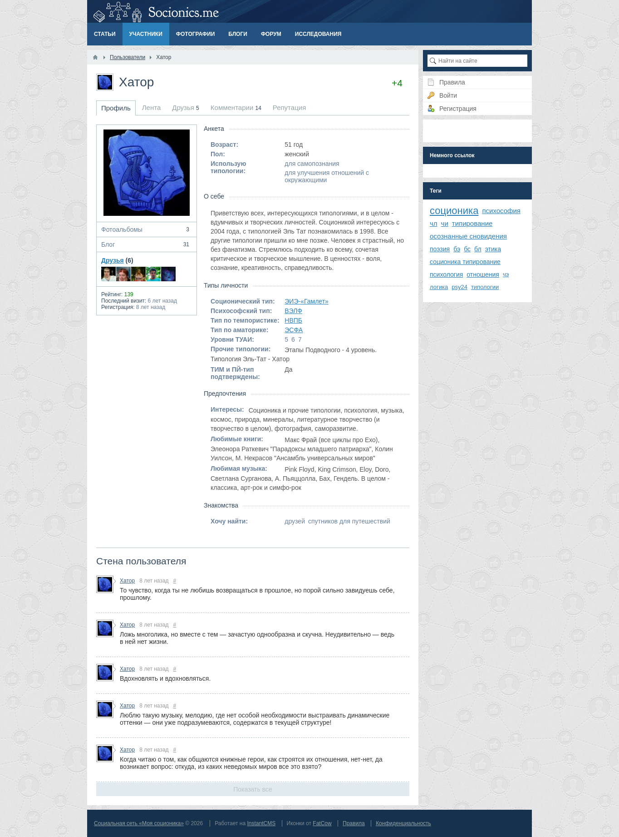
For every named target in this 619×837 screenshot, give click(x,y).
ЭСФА (294, 330)
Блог (146, 244)
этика (493, 249)
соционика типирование (465, 261)
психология (446, 274)
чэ (506, 274)
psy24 (459, 287)
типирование (472, 223)
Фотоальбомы (146, 229)
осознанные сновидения (468, 236)
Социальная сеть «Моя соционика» (139, 823)
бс (467, 249)
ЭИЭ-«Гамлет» (307, 301)
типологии (485, 287)
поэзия (440, 249)
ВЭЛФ (293, 310)
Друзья (112, 260)
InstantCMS (261, 823)
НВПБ (293, 320)
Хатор (127, 581)
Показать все (252, 789)
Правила (354, 823)
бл (477, 249)
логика (439, 287)
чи (444, 223)
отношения (483, 274)
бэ (456, 249)
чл (433, 223)
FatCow (322, 823)
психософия (501, 210)
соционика (454, 210)
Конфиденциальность (403, 823)
